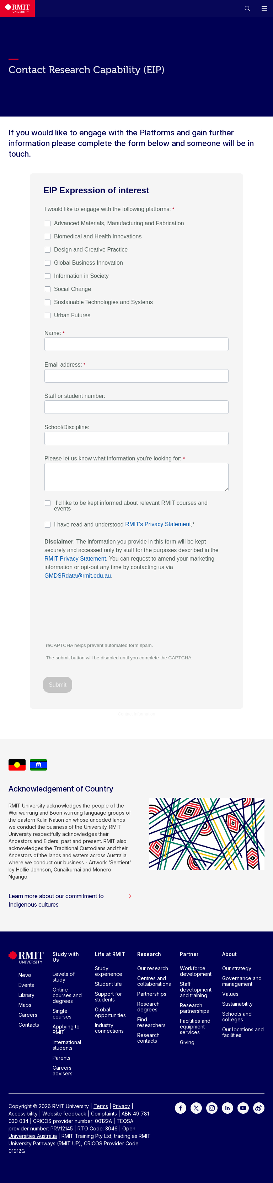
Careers (27, 1015)
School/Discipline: (66, 427)
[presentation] (98, 614)
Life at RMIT (110, 954)
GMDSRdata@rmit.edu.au (77, 576)
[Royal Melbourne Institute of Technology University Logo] (17, 8)
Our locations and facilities (243, 1032)
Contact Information (136, 714)
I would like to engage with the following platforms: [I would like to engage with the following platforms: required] (107, 209)
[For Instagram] (212, 1107)
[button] (247, 8)
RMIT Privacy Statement (75, 559)
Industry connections (109, 1028)
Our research (152, 968)
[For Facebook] (180, 1107)
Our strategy (236, 968)
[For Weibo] (258, 1107)
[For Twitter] (196, 1107)
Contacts (28, 1025)
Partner (189, 954)
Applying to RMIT (66, 1029)
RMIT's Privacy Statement (158, 524)
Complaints (104, 1114)
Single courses (62, 1014)
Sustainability (237, 1004)
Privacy (121, 1106)
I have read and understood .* (124, 525)
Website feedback (64, 1114)
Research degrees (148, 1006)
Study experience (108, 971)
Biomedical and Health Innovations (97, 236)
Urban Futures (72, 315)
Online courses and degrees (67, 995)
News (25, 975)
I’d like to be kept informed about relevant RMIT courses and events (131, 506)
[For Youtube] (243, 1107)
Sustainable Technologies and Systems (103, 302)
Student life (108, 984)
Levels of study (64, 977)
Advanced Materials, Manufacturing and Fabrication (119, 223)
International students (67, 1045)
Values (230, 994)
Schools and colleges (237, 1016)
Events (26, 985)
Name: (52, 333)
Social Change (72, 289)
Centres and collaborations (154, 981)
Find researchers (151, 1022)
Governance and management (242, 981)
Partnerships (151, 994)
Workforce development (196, 971)
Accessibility (23, 1114)
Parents (61, 1058)
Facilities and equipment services (195, 1026)
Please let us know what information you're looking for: (112, 458)
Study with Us (66, 957)
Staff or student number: (74, 396)
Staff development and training (196, 989)
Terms (100, 1106)
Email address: (63, 365)
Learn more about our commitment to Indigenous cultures (70, 900)
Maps (24, 1005)
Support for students (108, 997)
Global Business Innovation (88, 263)
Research (149, 954)
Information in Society (81, 276)
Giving (187, 1042)
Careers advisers (63, 1070)
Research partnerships (194, 1008)
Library (26, 995)
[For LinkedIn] (227, 1107)
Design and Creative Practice (91, 250)
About (229, 954)
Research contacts (148, 1038)
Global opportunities (110, 1012)
